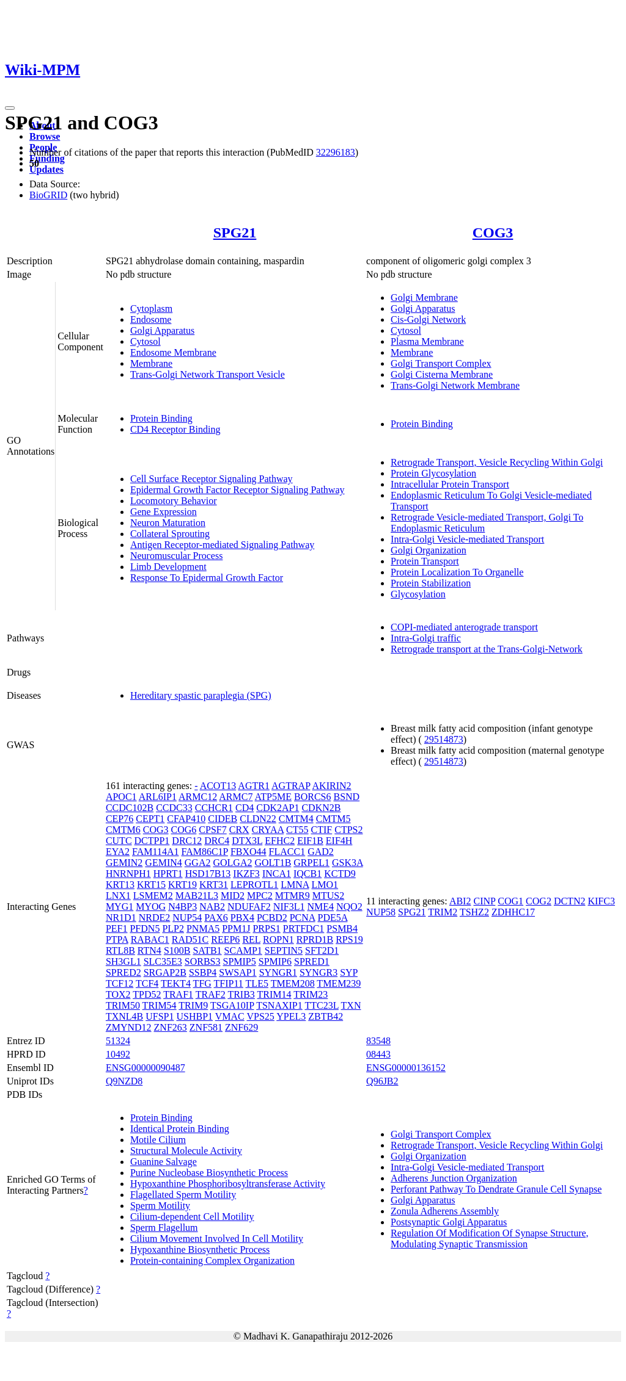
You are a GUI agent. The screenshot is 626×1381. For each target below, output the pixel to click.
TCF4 (147, 983)
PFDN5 (145, 928)
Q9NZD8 (124, 1081)
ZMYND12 (129, 1027)
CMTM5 (333, 818)
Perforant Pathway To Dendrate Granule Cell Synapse (496, 1189)
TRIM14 (274, 994)
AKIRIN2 (332, 786)
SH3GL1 (123, 961)
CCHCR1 (214, 807)
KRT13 (120, 884)
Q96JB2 (382, 1081)
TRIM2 (442, 912)
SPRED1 (312, 961)
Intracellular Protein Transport (450, 484)
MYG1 (119, 906)
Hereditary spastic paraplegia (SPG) (200, 695)
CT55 (297, 829)
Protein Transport (425, 561)
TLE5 (257, 983)
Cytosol (145, 341)
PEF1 (117, 928)
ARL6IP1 (158, 796)
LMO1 (325, 884)
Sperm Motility (160, 1205)
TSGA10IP (232, 1005)
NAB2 (212, 906)
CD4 (244, 807)
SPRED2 (123, 972)
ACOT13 (218, 786)
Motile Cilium (158, 1139)
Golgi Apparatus (162, 330)
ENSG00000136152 (406, 1067)
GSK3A (347, 862)
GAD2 (320, 851)
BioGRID (48, 195)
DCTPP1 (152, 840)
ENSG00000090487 (145, 1067)
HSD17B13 (208, 873)
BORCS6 (312, 796)
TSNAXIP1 (279, 1005)
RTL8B (120, 950)
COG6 (184, 829)
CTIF (322, 829)
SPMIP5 (239, 961)
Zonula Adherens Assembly (445, 1211)
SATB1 (207, 950)
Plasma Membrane (427, 341)
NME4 (320, 906)
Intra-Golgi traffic (426, 638)
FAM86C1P (204, 851)
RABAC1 (150, 939)
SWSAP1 (237, 972)
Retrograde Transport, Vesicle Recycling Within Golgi (497, 462)
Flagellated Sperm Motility (183, 1194)
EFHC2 (280, 840)
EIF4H (339, 840)
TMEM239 (339, 983)
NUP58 (381, 912)
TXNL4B (124, 1016)
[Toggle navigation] (10, 108)
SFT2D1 (322, 950)
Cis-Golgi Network (428, 319)
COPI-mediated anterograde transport (464, 627)
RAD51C (190, 939)
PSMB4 (342, 928)
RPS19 (349, 939)
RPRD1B (314, 939)
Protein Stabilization (431, 583)
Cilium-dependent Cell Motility (192, 1216)
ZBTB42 (325, 1016)
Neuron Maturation (167, 522)
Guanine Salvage (163, 1161)
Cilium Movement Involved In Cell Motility (216, 1238)
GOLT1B (272, 862)
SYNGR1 (278, 972)
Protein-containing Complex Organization (212, 1260)
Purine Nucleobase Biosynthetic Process (209, 1172)
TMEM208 (293, 983)
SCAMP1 (243, 950)
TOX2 (118, 994)
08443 (378, 1054)
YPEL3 (291, 1016)
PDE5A (333, 917)
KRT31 (213, 884)
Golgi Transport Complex (441, 363)
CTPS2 (348, 829)
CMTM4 (296, 818)
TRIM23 (310, 994)
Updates (46, 169)
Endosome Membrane (173, 352)
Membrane (151, 363)
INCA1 (276, 873)
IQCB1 (307, 873)
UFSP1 (159, 1016)
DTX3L (247, 840)
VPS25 (260, 1016)
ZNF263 (170, 1027)
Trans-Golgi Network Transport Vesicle (207, 374)
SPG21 (235, 232)
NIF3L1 (289, 906)
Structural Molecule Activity (186, 1150)
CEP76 (119, 818)
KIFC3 (600, 901)
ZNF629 (241, 1027)
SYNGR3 (318, 972)
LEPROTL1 (254, 884)
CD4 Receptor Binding (175, 429)
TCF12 (119, 983)
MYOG (151, 906)
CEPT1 (150, 818)
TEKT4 (176, 983)
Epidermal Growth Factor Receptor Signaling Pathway (237, 490)
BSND (346, 796)
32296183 (335, 152)
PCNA (302, 917)
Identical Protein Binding (179, 1128)
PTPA (117, 939)
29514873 (443, 739)
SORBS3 (203, 961)
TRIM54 (159, 1005)
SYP (349, 972)
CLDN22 (258, 818)
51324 (118, 1041)
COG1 (510, 901)
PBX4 (242, 917)
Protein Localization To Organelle (457, 572)
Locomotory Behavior (173, 501)
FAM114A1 (155, 851)
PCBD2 (272, 917)
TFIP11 (228, 983)
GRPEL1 (311, 862)
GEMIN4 (163, 862)
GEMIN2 (124, 862)
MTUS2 (328, 895)
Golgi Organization (428, 550)
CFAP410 (186, 818)
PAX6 (216, 917)
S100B (177, 950)
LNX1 (118, 895)
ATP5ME (273, 796)
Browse (44, 136)
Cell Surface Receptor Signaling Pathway (211, 479)
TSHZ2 (474, 912)
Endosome (151, 319)
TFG (202, 983)
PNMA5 (202, 928)
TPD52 (147, 994)
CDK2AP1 (277, 807)
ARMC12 (198, 796)
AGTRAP (290, 786)
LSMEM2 (153, 895)
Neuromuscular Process (176, 555)
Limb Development (168, 566)
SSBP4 (202, 972)
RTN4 (149, 950)
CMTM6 (123, 829)
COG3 (493, 232)
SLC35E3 (163, 961)
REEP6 (225, 939)
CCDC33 (174, 807)
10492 (118, 1054)
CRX (239, 829)
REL (251, 939)
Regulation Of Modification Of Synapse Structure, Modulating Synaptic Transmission (490, 1238)
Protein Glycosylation (433, 473)
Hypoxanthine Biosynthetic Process (200, 1249)
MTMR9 (292, 895)
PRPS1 (266, 928)
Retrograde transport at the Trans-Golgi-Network (487, 649)
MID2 (233, 895)
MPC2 (260, 895)
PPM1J (236, 928)
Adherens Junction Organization (454, 1178)
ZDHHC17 (513, 912)
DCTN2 (570, 901)
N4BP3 (182, 906)
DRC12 (187, 840)
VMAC (230, 1016)
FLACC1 (287, 851)
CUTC (119, 840)
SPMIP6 (275, 961)
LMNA (295, 884)
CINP (484, 901)
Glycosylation (418, 594)
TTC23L (321, 1005)
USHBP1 (194, 1016)
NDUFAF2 (249, 906)
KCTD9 (340, 873)
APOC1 (121, 796)
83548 (378, 1041)
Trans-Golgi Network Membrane (455, 385)
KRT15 (151, 884)
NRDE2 (155, 917)
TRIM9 (193, 1005)
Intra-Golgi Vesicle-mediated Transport (467, 539)
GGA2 (198, 862)
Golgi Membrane (424, 297)
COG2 (538, 901)
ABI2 (460, 901)
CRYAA (268, 829)
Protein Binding (161, 418)
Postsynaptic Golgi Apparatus (449, 1222)
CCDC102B (129, 807)
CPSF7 (212, 829)
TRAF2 (211, 994)
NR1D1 (121, 917)
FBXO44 (248, 851)
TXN (351, 1005)
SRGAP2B (165, 972)
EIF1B (310, 840)
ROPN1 (278, 939)
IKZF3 (246, 873)
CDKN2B (321, 807)
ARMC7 (235, 796)
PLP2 (173, 928)
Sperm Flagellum (164, 1227)
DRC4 (216, 840)
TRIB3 (240, 994)
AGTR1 (254, 786)
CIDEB (222, 818)
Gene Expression (163, 512)
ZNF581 (206, 1027)
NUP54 (187, 917)
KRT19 (182, 884)
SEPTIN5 (284, 950)
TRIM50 (123, 1005)
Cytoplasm (151, 308)
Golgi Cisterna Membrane (442, 374)
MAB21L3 (196, 895)
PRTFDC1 (304, 928)
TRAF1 (178, 994)
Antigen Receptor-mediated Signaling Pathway (222, 544)
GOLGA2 (232, 862)
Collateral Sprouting (170, 533)
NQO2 (349, 906)
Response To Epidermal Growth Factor (206, 577)
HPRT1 (168, 873)
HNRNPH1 (128, 873)
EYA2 (118, 851)
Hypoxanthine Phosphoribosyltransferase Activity (227, 1183)
